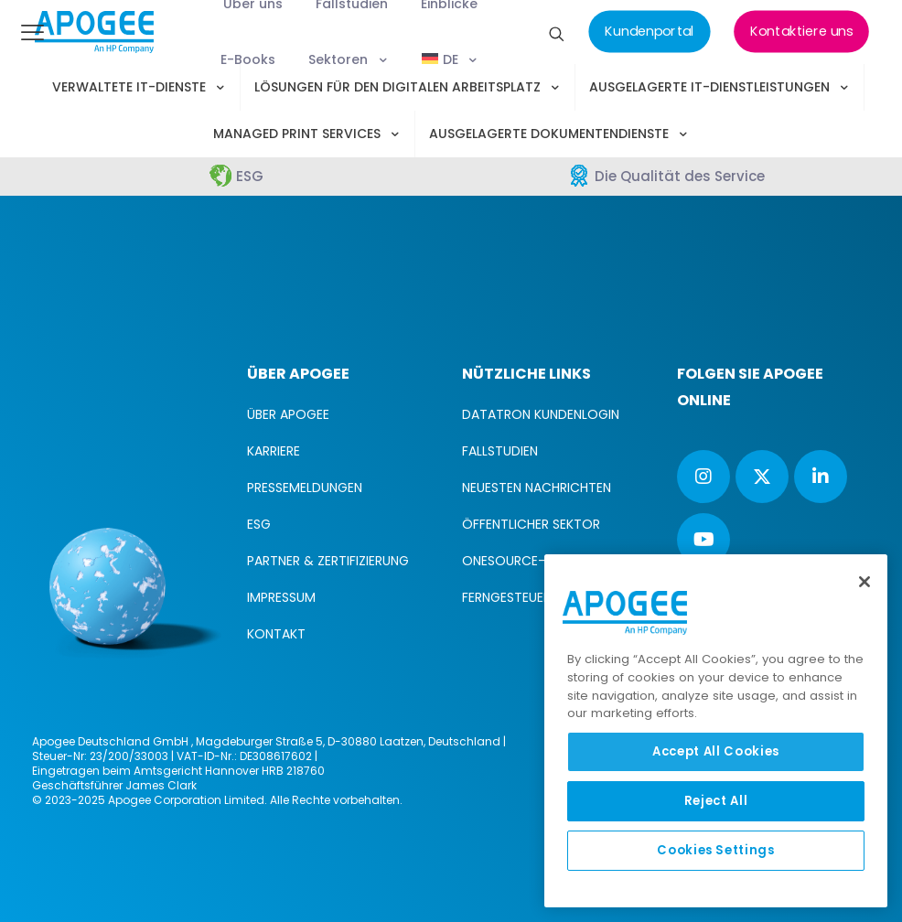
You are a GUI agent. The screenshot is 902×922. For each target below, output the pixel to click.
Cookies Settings (716, 850)
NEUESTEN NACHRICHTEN (536, 487)
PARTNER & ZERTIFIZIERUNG (328, 561)
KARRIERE (273, 451)
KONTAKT (276, 634)
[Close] (864, 582)
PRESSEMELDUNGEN (304, 487)
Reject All (716, 800)
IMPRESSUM (281, 597)
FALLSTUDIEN (500, 451)
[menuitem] (452, 60)
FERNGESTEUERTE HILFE (530, 597)
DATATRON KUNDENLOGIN (540, 414)
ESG (259, 524)
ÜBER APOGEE (288, 414)
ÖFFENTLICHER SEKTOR (531, 524)
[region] (715, 730)
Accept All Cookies (715, 751)
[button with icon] (703, 476)
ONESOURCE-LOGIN (522, 561)
